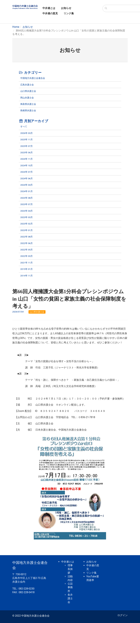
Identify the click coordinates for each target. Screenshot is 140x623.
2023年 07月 (26, 204)
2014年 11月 (26, 275)
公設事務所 (70, 587)
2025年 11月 (26, 139)
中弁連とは (48, 8)
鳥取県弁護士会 (28, 104)
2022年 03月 (26, 256)
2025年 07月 (26, 146)
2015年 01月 (26, 269)
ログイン (122, 615)
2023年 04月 (26, 211)
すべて (23, 126)
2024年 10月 (26, 165)
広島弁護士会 (27, 84)
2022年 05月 (26, 249)
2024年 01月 (26, 191)
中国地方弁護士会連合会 (32, 78)
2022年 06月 (26, 243)
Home (15, 26)
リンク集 (69, 13)
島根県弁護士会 (28, 110)
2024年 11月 (26, 159)
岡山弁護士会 (27, 97)
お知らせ (66, 8)
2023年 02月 (26, 223)
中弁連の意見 (50, 13)
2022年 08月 (26, 236)
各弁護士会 (70, 598)
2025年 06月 (26, 152)
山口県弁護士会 (28, 91)
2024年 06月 (26, 178)
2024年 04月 (26, 185)
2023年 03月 (26, 217)
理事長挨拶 (70, 569)
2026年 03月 (26, 133)
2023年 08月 (26, 198)
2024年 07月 (26, 172)
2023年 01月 (26, 230)
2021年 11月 (26, 262)
